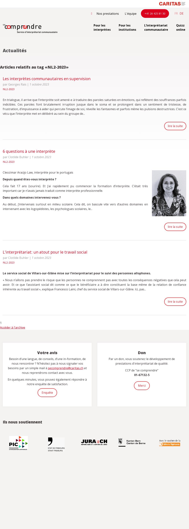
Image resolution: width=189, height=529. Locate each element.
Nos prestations (108, 14)
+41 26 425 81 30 (155, 13)
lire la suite (174, 126)
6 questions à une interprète (29, 151)
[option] (19, 443)
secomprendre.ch (30, 28)
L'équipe (131, 14)
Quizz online (180, 27)
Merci (142, 386)
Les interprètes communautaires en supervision (46, 78)
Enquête (47, 393)
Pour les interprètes (102, 27)
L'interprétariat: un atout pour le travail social (45, 251)
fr (176, 13)
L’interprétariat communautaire (156, 27)
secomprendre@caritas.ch (65, 368)
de (181, 13)
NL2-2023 (8, 89)
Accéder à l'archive (12, 328)
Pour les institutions (127, 27)
